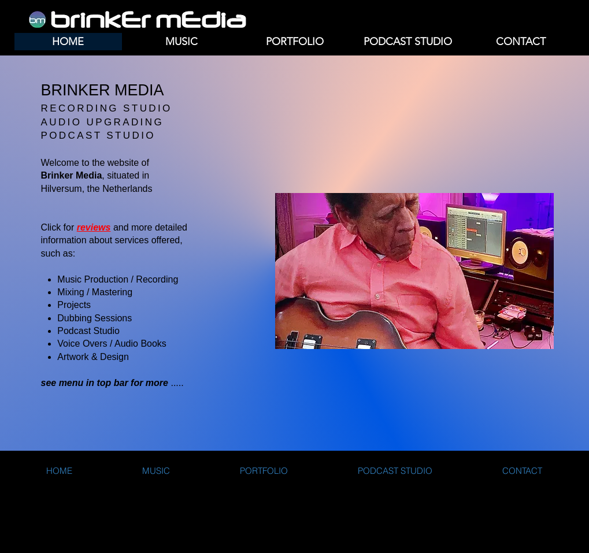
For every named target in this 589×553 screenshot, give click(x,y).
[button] (181, 41)
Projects (74, 305)
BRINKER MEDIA (102, 90)
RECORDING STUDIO (106, 108)
